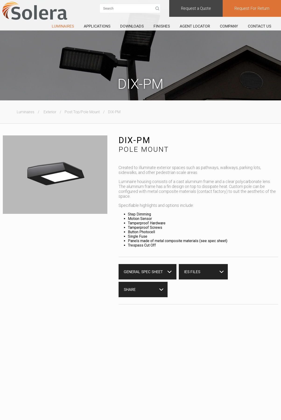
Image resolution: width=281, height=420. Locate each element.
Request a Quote (196, 8)
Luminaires (63, 26)
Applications (97, 26)
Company (229, 26)
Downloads (132, 26)
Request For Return (251, 8)
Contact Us (259, 26)
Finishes (162, 26)
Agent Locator (195, 26)
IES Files (192, 271)
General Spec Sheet (143, 271)
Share (130, 289)
